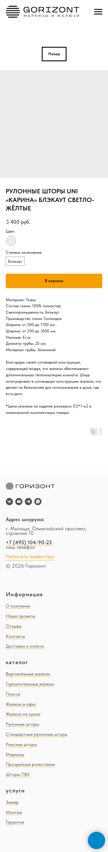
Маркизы (15, 754)
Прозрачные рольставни (30, 764)
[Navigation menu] (98, 12)
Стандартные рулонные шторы (36, 734)
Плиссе (13, 694)
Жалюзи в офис (21, 704)
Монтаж (14, 812)
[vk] (9, 501)
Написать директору (30, 556)
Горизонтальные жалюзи (30, 684)
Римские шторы (21, 744)
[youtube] (18, 501)
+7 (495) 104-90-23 (29, 542)
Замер (12, 802)
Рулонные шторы (22, 724)
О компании (18, 606)
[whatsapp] (37, 501)
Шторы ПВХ (18, 774)
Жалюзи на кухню (23, 714)
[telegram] (28, 501)
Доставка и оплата (25, 646)
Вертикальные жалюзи (28, 674)
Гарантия (15, 822)
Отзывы (14, 626)
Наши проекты (20, 616)
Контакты (15, 636)
